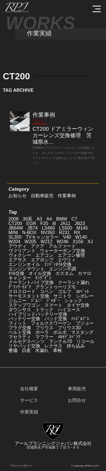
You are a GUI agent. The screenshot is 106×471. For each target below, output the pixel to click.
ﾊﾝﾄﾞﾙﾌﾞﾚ (80, 318)
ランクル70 (60, 341)
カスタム (64, 273)
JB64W (15, 228)
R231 (64, 232)
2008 (13, 219)
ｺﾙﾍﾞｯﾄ (82, 291)
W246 (62, 241)
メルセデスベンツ (26, 341)
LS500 (65, 228)
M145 (82, 228)
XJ (90, 241)
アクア (37, 246)
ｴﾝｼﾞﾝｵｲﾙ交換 (58, 264)
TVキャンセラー (42, 237)
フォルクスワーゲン (51, 323)
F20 (44, 223)
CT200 (38, 120)
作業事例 (44, 115)
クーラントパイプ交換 (31, 282)
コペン (46, 291)
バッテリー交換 (24, 318)
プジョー (85, 323)
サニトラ (62, 296)
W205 (30, 241)
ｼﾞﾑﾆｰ (36, 300)
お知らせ (17, 196)
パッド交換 (55, 318)
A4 (49, 219)
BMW (61, 219)
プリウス (44, 327)
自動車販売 (42, 196)
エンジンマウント (26, 268)
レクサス (53, 345)
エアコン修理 (71, 255)
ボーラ (42, 332)
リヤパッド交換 (24, 345)
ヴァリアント (22, 250)
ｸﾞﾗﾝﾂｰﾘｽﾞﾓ (19, 287)
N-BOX (29, 232)
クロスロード (22, 291)
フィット (17, 323)
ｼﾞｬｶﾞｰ (53, 300)
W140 (81, 237)
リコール (85, 341)
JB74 (32, 228)
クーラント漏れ (74, 282)
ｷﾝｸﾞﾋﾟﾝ (43, 277)
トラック (44, 309)
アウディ (17, 246)
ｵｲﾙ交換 (16, 273)
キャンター (19, 277)
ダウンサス (19, 309)
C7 (74, 219)
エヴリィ (67, 259)
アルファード (62, 246)
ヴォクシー (19, 255)
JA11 (65, 223)
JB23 (80, 223)
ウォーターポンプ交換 (62, 250)
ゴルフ (64, 291)
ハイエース (69, 309)
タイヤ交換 (78, 305)
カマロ (84, 273)
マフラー (44, 336)
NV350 (48, 232)
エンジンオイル (24, 264)
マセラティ (19, 336)
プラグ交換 (19, 327)
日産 (26, 350)
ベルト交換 (19, 332)
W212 (47, 241)
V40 (67, 237)
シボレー (85, 296)
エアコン (44, 255)
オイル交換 (40, 273)
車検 (57, 350)
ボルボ (60, 332)
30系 (28, 219)
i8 (54, 223)
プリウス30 (69, 327)
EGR (31, 223)
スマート (53, 305)
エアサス (17, 259)
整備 (13, 350)
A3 (39, 219)
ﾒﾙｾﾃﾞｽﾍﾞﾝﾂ (69, 336)
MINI (13, 232)
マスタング (82, 332)
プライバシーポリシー (21, 465)
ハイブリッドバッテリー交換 (37, 314)
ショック (73, 300)
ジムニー (17, 300)
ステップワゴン (24, 305)
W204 (14, 241)
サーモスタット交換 (28, 296)
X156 (78, 241)
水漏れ (42, 350)
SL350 (14, 237)
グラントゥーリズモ (55, 287)
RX (77, 232)
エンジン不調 (62, 268)
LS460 (48, 228)
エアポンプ (42, 259)
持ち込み (76, 345)
